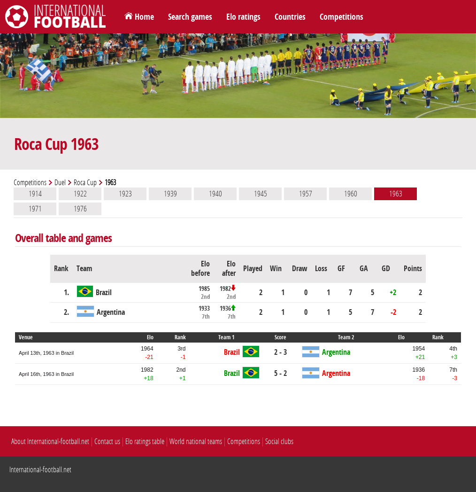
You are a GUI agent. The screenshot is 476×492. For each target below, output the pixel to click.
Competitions (341, 17)
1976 (80, 208)
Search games (190, 17)
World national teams (195, 441)
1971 (35, 208)
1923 (125, 193)
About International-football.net (50, 441)
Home (144, 17)
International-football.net (40, 469)
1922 (80, 193)
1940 (215, 193)
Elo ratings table (144, 441)
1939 (170, 193)
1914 (35, 193)
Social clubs (279, 441)
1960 (350, 193)
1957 (305, 193)
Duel (60, 182)
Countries (290, 17)
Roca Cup (85, 182)
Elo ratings (243, 17)
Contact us (107, 441)
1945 (260, 193)
